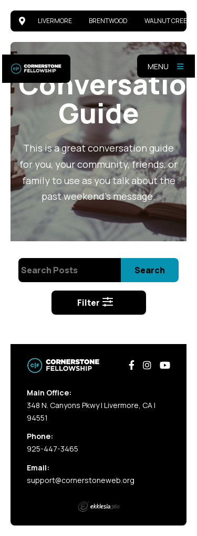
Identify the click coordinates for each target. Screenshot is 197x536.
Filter (95, 302)
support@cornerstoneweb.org (80, 480)
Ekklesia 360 (99, 506)
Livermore (55, 20)
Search (149, 270)
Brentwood (108, 20)
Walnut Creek (167, 20)
